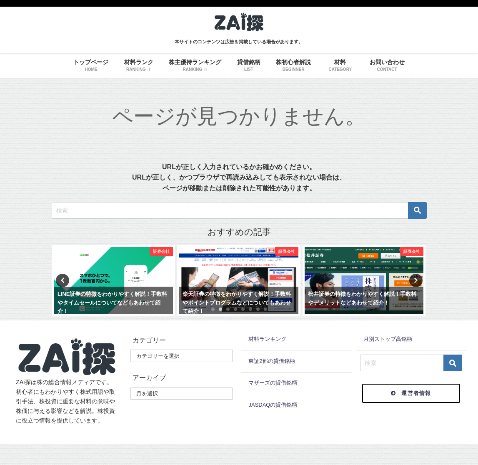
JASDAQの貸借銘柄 (272, 405)
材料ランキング (267, 339)
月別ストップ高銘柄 (387, 339)
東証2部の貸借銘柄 (271, 361)
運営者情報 (411, 393)
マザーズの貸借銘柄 (272, 382)
